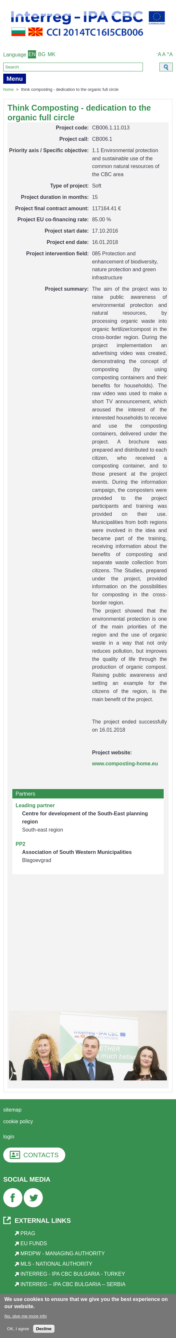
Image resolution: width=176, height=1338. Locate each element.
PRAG (27, 1233)
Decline (43, 1329)
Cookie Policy (18, 1121)
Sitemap (12, 1110)
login (8, 1136)
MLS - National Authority (56, 1264)
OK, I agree (18, 1329)
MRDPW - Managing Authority (62, 1253)
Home (8, 89)
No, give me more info (26, 1316)
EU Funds (33, 1243)
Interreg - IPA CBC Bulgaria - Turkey (72, 1274)
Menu (14, 78)
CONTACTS (41, 1155)
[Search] (73, 67)
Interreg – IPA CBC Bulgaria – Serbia (72, 1284)
